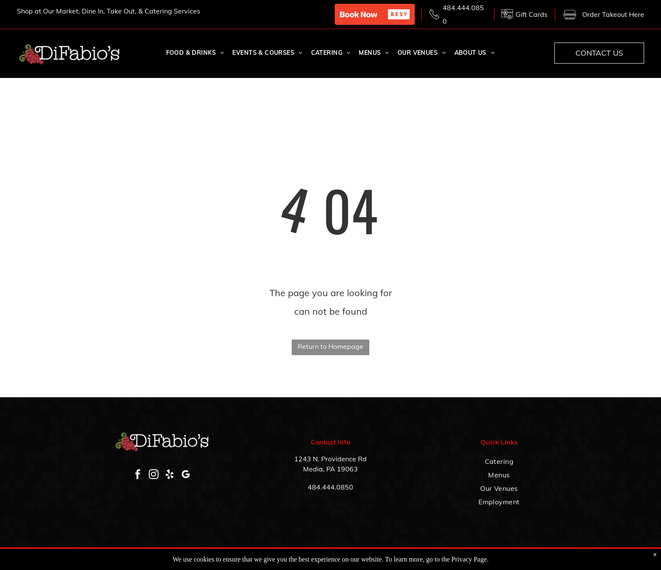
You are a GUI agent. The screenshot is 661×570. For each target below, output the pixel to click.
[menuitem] (195, 53)
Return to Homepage (330, 346)
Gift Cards (532, 14)
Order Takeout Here (613, 14)
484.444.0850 (330, 487)
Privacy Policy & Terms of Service (545, 558)
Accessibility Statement (476, 558)
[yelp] (170, 475)
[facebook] (138, 475)
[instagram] (154, 475)
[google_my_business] (186, 475)
